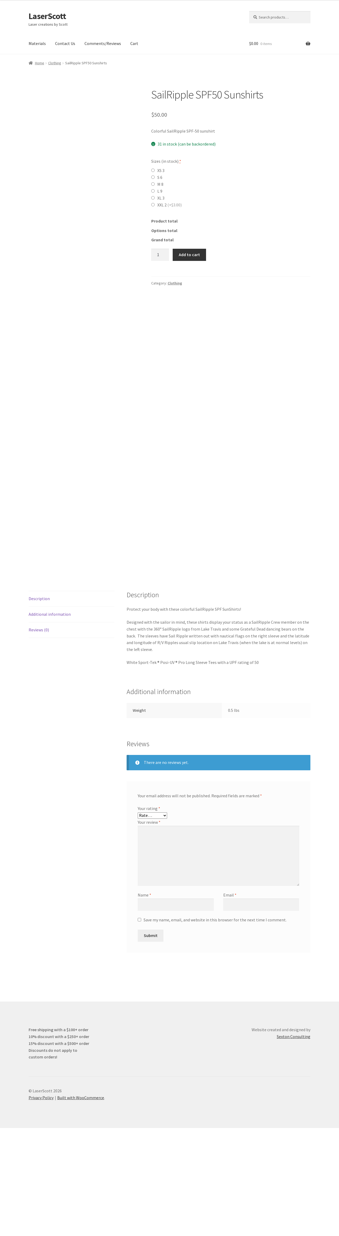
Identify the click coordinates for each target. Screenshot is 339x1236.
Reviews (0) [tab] (39, 737)
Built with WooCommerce (80, 1205)
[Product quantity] (160, 255)
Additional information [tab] (50, 722)
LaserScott (47, 16)
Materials (37, 43)
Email (230, 1003)
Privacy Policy (41, 1205)
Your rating (149, 916)
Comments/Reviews (102, 43)
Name (144, 1003)
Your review (149, 930)
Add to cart (189, 254)
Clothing (54, 63)
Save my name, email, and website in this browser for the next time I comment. (215, 1027)
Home (39, 63)
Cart (134, 43)
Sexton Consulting (293, 1144)
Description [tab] (39, 706)
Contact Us (65, 43)
